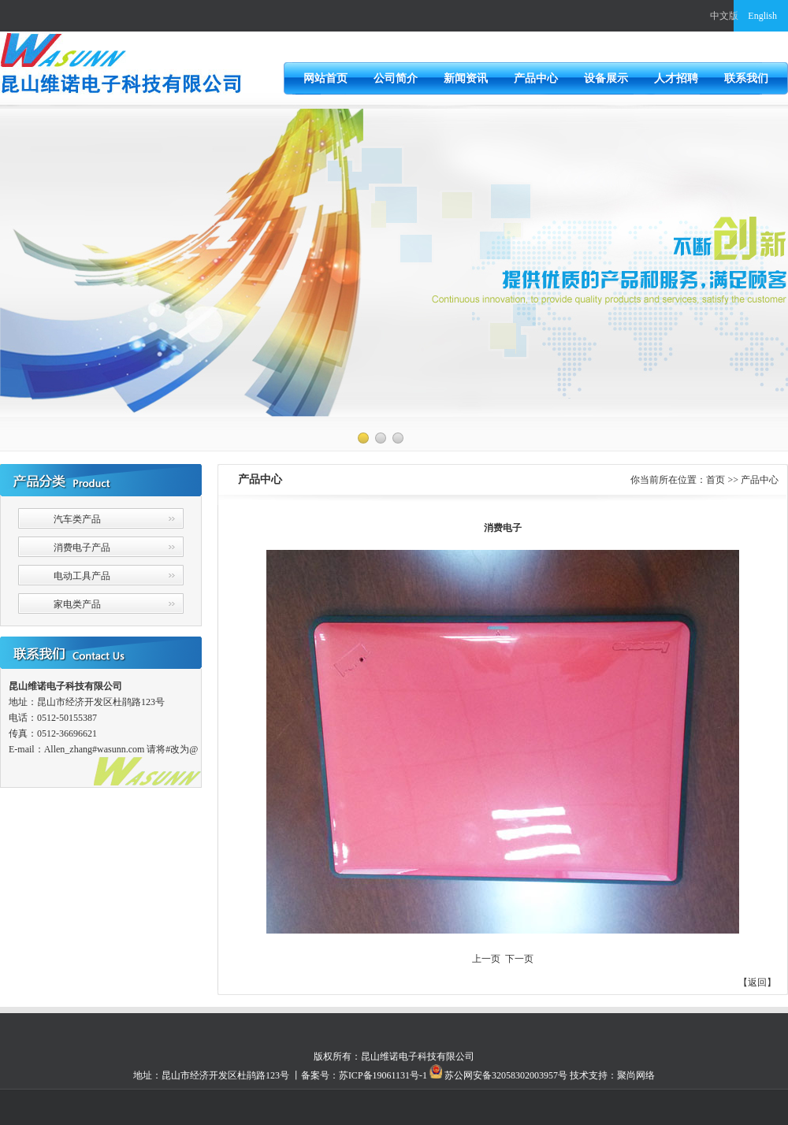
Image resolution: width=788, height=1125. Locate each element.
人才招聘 (676, 78)
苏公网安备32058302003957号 (504, 1075)
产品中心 (536, 78)
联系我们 (746, 78)
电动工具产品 (82, 575)
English (762, 15)
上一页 (486, 958)
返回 (757, 982)
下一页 (519, 958)
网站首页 (325, 78)
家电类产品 (77, 604)
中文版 (724, 15)
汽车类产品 (77, 519)
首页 (715, 479)
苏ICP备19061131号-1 (383, 1075)
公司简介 (396, 78)
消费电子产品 (82, 547)
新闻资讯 (466, 78)
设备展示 (606, 78)
